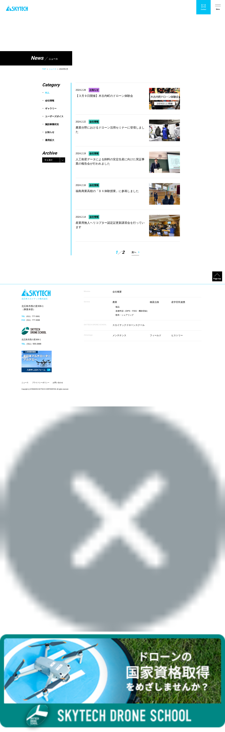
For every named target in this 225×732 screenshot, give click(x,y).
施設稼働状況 (52, 124)
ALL (47, 92)
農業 (115, 302)
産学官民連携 (178, 302)
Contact (203, 9)
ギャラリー (51, 108)
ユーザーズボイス (54, 116)
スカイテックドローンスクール (129, 325)
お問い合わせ (58, 383)
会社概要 (117, 292)
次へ (134, 252)
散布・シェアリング (125, 315)
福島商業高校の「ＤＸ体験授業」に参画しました (107, 191)
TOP (44, 69)
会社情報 (49, 100)
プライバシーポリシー (40, 383)
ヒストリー (177, 335)
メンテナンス (119, 335)
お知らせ (49, 132)
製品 (118, 307)
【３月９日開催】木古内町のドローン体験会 (104, 95)
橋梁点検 (154, 302)
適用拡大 (49, 140)
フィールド (155, 335)
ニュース (52, 69)
